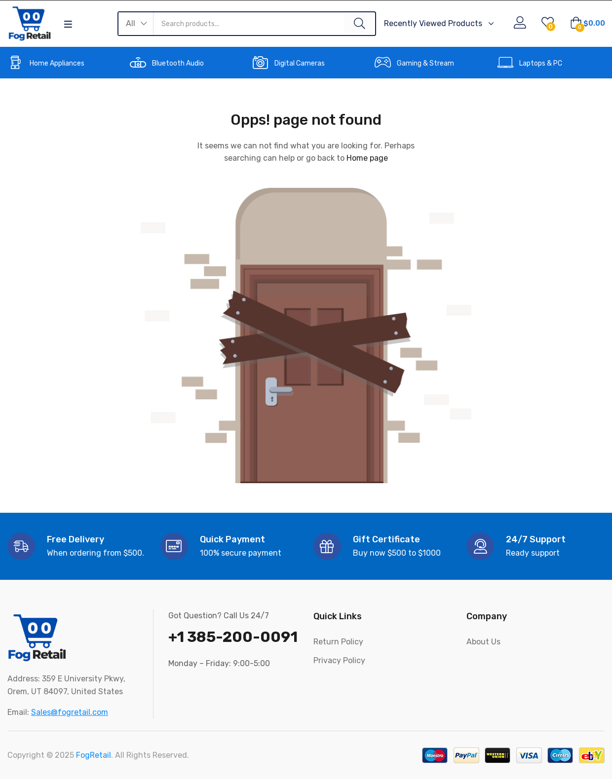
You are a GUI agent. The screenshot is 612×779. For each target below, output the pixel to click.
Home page (367, 158)
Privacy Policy (339, 660)
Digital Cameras (299, 63)
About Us (483, 641)
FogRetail (93, 755)
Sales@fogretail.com (69, 712)
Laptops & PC (540, 63)
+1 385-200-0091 (233, 637)
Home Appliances (57, 63)
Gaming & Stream (425, 63)
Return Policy (338, 641)
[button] (135, 23)
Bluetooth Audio (178, 63)
